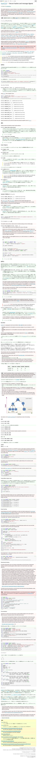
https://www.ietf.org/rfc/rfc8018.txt (7, 741)
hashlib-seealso (22, 47)
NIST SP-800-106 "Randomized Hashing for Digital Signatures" (13, 586)
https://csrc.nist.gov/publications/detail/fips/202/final (11, 731)
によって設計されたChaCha (16, 694)
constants (17, 379)
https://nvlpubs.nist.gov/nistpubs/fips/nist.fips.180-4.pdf (11, 728)
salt (27, 266)
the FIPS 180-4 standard (12, 11)
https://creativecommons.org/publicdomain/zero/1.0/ (14, 712)
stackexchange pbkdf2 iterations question (18, 285)
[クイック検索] (22, 1)
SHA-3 (8, 691)
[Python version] (6, 1)
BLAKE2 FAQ (30, 593)
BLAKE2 (2, 325)
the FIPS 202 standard (31, 11)
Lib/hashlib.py (8, 6)
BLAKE (17, 691)
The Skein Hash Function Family (7, 624)
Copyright (21, 747)
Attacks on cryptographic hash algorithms (9, 47)
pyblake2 (9, 696)
